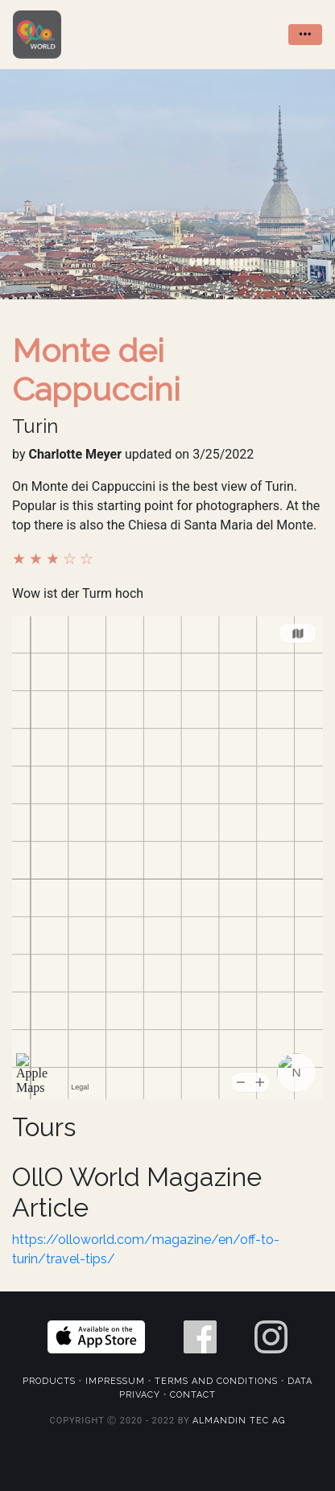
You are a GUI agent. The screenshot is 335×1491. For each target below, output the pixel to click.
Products (49, 1381)
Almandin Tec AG (238, 1420)
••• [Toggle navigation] (305, 34)
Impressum (115, 1381)
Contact (193, 1395)
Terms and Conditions (216, 1381)
